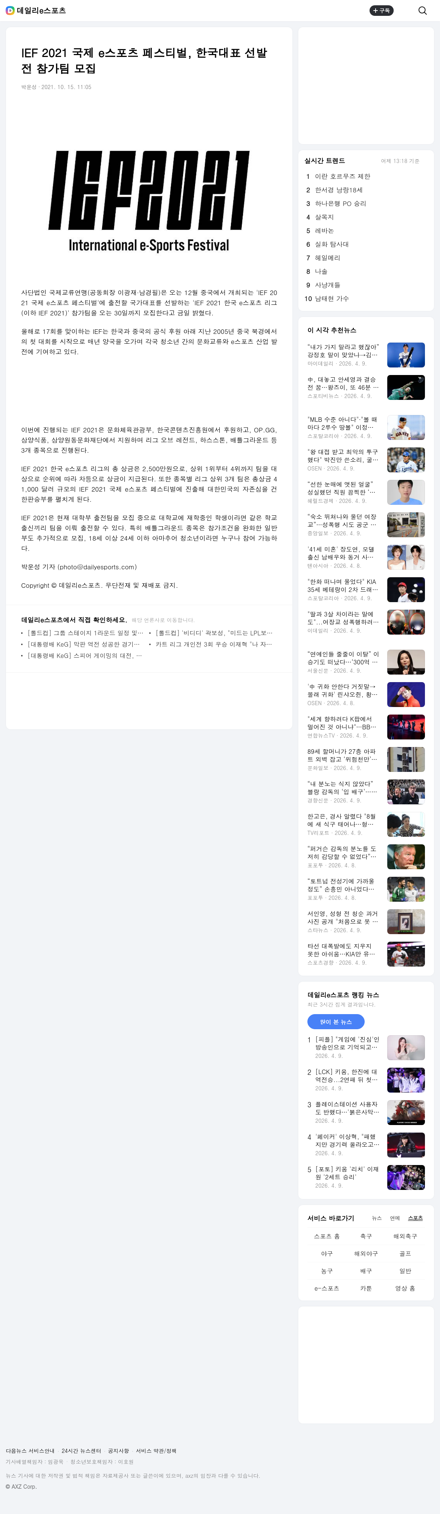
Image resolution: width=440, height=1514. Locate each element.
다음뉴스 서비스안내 (30, 1450)
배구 (366, 1271)
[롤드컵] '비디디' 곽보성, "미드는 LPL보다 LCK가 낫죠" (214, 633)
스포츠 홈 (327, 1236)
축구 (366, 1236)
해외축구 (405, 1236)
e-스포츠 (327, 1288)
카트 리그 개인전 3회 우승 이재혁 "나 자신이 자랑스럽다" (214, 644)
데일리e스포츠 (41, 10)
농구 (327, 1271)
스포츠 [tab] (415, 1218)
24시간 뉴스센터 (81, 1450)
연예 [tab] (395, 1218)
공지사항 (118, 1450)
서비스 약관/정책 (156, 1450)
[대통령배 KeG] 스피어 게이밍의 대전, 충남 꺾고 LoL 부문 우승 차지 (86, 655)
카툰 (366, 1288)
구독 (381, 10)
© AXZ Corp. (21, 1486)
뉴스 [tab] (377, 1218)
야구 (327, 1253)
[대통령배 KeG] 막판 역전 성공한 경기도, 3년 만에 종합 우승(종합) (86, 644)
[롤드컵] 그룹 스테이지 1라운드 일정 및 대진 (86, 633)
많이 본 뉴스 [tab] (336, 1022)
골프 (405, 1253)
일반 (405, 1271)
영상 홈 (405, 1288)
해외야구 (366, 1253)
